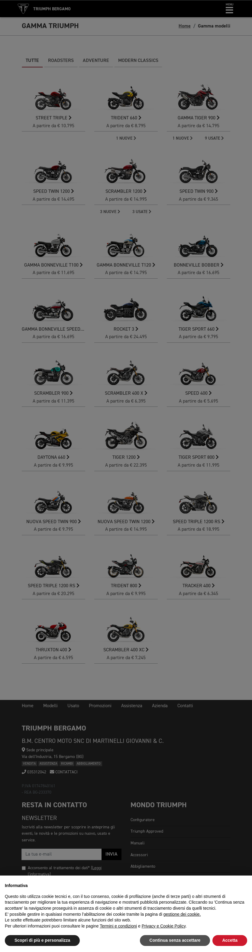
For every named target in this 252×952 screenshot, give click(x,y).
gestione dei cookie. (182, 914)
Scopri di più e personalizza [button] (42, 940)
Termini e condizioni (118, 926)
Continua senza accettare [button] (175, 940)
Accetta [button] (229, 940)
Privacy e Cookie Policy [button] (164, 926)
